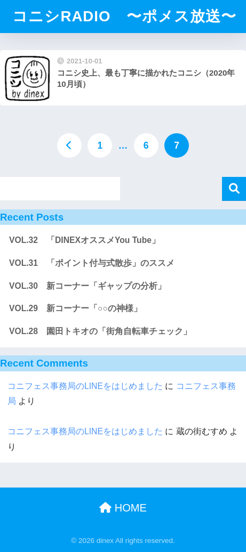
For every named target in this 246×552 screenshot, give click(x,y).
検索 (234, 189)
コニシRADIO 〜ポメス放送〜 (124, 16)
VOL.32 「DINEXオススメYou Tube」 (84, 240)
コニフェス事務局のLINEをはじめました (85, 386)
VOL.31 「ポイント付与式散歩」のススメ (91, 262)
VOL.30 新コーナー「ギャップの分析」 (87, 285)
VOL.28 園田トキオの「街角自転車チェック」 (100, 331)
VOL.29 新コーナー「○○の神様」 (75, 308)
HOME (123, 508)
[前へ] (69, 145)
